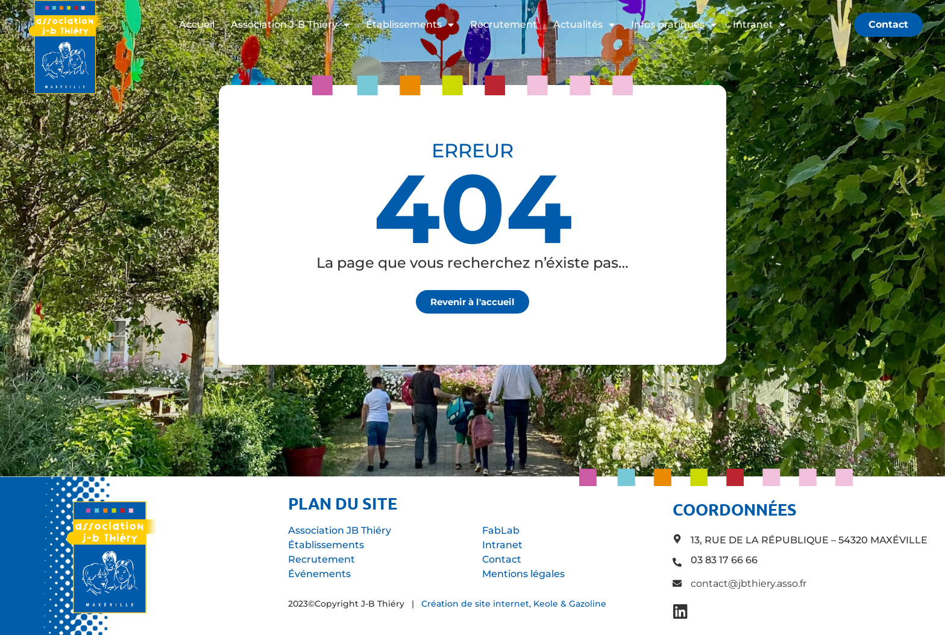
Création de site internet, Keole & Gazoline (513, 603)
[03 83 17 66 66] (677, 562)
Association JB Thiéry (339, 530)
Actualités (584, 25)
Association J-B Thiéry (290, 25)
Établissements (410, 25)
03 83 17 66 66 (724, 560)
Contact (501, 559)
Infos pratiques (674, 25)
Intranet (759, 25)
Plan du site (342, 503)
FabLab (501, 530)
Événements (319, 574)
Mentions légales (523, 574)
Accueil (197, 24)
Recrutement (503, 24)
